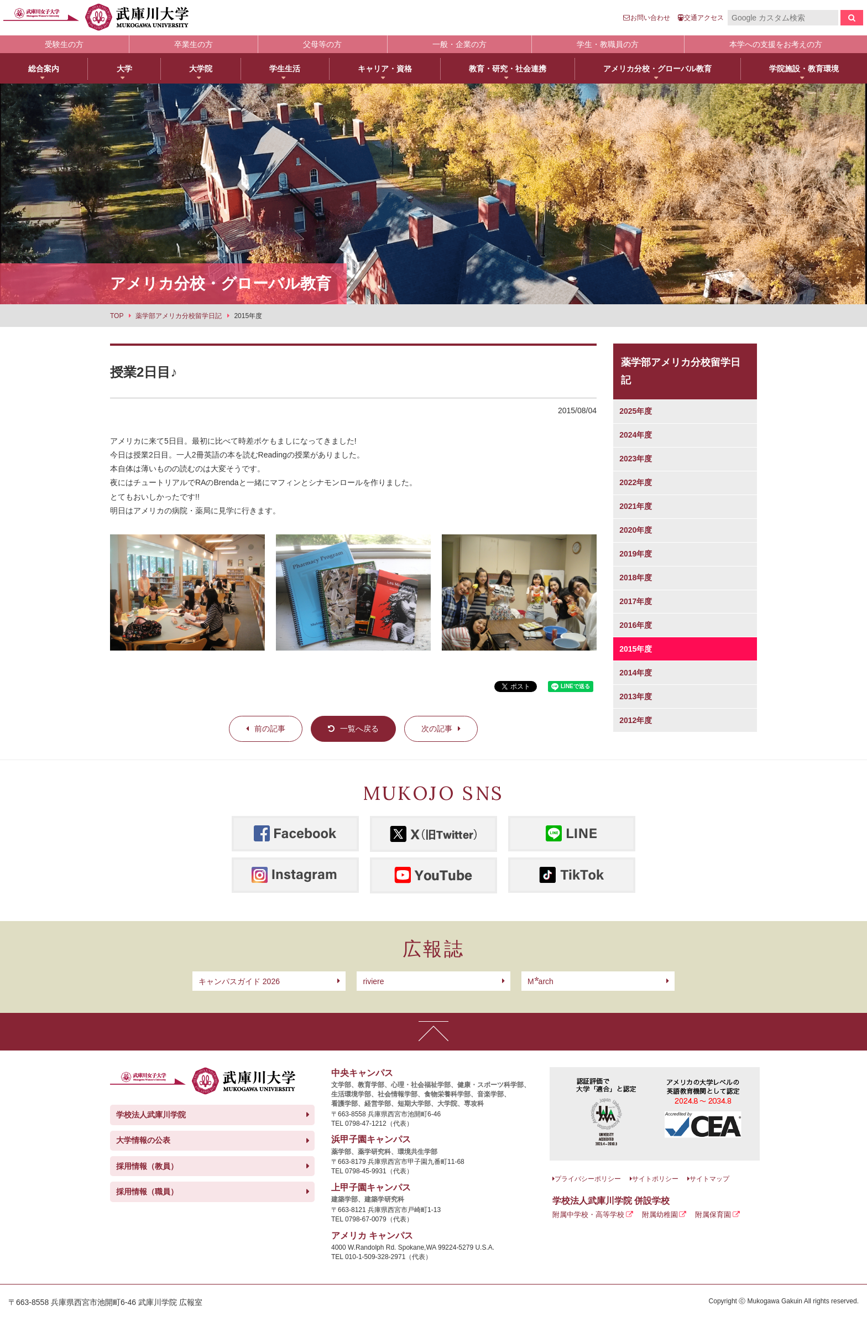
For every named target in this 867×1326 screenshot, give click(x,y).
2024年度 (635, 434)
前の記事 (269, 728)
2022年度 (635, 482)
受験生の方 (64, 44)
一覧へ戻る (359, 728)
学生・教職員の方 (608, 44)
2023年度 (635, 458)
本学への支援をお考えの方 (775, 44)
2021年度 (635, 506)
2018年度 (635, 577)
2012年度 (635, 720)
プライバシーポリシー (588, 1179)
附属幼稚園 (660, 1214)
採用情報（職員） (147, 1191)
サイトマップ (709, 1179)
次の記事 (436, 728)
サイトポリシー (655, 1179)
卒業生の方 (193, 44)
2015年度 (635, 648)
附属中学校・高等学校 (588, 1214)
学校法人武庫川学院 (151, 1114)
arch (540, 981)
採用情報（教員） (147, 1166)
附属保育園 (713, 1214)
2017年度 (635, 601)
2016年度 (635, 625)
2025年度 (635, 411)
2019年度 (635, 553)
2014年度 (635, 672)
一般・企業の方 (459, 44)
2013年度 (635, 696)
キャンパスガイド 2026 (239, 981)
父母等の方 (322, 44)
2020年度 (635, 530)
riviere (373, 981)
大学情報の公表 (143, 1140)
